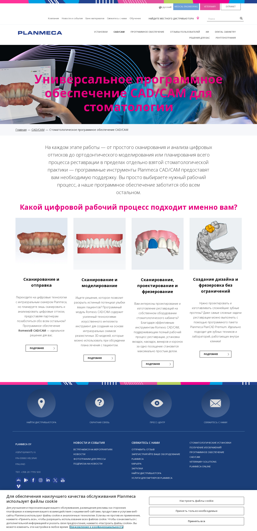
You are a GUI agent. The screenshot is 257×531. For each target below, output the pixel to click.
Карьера (136, 463)
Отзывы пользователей (185, 31)
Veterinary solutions (203, 461)
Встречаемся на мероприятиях (93, 449)
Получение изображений (205, 447)
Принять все (196, 521)
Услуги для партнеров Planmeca (152, 477)
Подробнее (37, 348)
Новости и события (72, 18)
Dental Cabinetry (225, 31)
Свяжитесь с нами (117, 18)
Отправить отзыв (143, 449)
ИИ (207, 31)
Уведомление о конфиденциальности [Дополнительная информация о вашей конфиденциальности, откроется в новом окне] (96, 527)
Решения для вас (199, 37)
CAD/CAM (119, 31)
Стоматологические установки (210, 442)
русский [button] (165, 7)
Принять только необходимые (197, 511)
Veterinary (210, 6)
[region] (128, 510)
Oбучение (135, 18)
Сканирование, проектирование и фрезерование (157, 285)
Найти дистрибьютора (41, 422)
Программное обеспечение (147, 31)
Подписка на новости (87, 463)
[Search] (241, 18)
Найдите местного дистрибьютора (171, 18)
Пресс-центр (157, 422)
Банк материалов (95, 18)
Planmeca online (200, 466)
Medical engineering (186, 6)
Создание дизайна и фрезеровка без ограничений (215, 285)
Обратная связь (100, 422)
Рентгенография (226, 37)
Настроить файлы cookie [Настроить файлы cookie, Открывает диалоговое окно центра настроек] (197, 501)
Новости (79, 454)
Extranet (231, 6)
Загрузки (137, 468)
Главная (21, 130)
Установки (101, 31)
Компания (53, 18)
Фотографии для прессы (89, 458)
